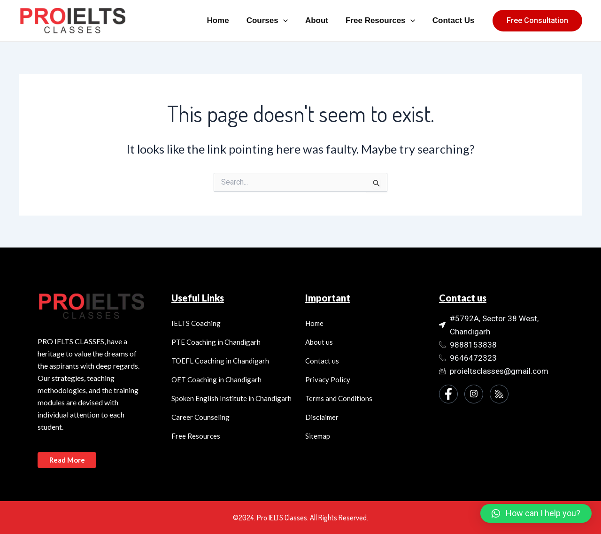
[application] (288, 20)
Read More (67, 460)
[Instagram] (473, 394)
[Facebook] (448, 394)
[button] (536, 513)
